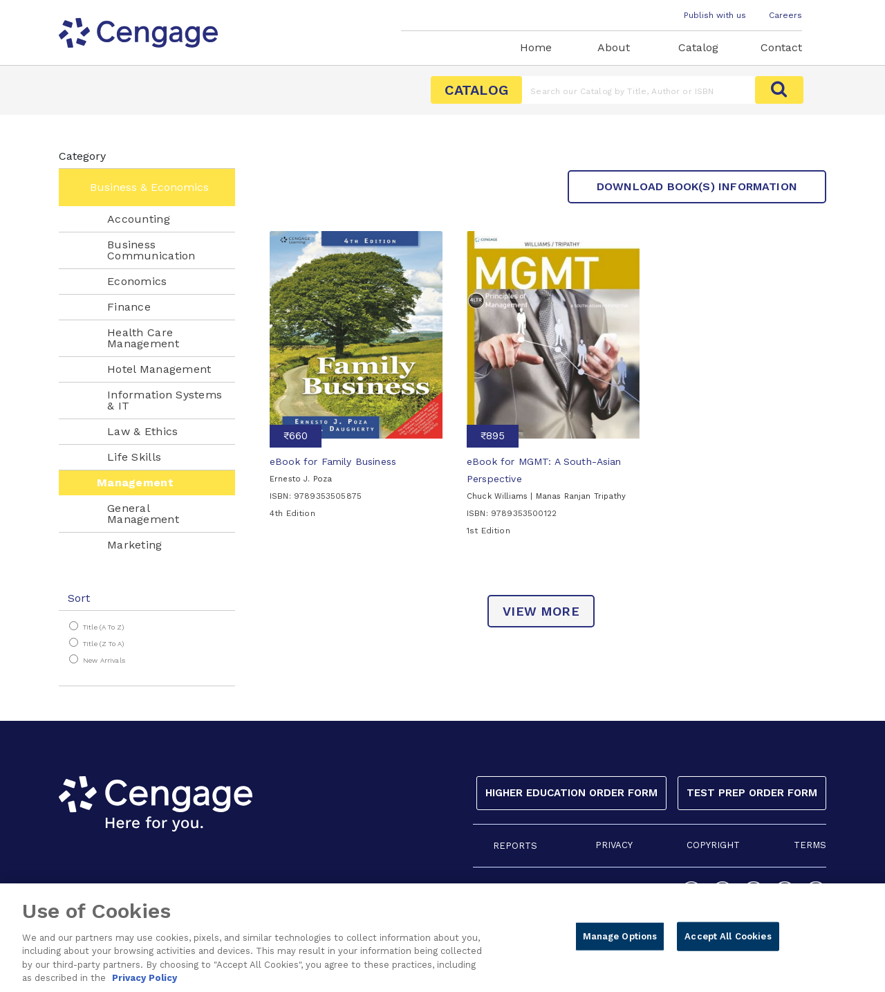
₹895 (493, 436)
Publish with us (715, 15)
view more (541, 611)
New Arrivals (104, 660)
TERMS (810, 845)
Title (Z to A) (103, 643)
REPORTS (515, 846)
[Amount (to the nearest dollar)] (638, 90)
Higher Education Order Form (571, 793)
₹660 (295, 436)
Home (536, 47)
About (613, 47)
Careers (785, 15)
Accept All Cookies (727, 940)
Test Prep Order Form (752, 793)
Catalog (698, 47)
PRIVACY (614, 845)
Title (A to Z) (103, 627)
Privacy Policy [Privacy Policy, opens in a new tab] (144, 981)
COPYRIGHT (713, 845)
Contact (781, 47)
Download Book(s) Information (697, 186)
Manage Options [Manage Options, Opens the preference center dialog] (620, 940)
